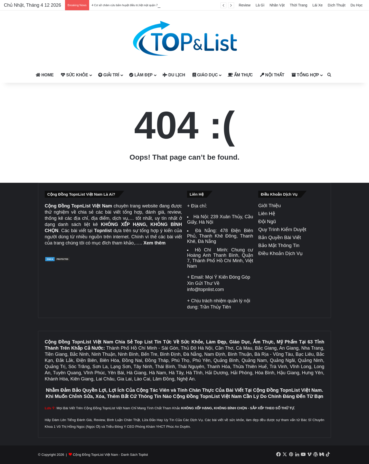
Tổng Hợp (305, 75)
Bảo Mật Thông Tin (278, 245)
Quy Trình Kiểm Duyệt (282, 229)
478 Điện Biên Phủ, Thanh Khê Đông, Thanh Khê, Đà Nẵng (220, 236)
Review (245, 5)
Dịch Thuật (337, 5)
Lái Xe (317, 5)
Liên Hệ (266, 213)
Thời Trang (298, 5)
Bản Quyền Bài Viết (279, 237)
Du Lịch (174, 75)
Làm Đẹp (141, 75)
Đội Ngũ (267, 221)
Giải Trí (108, 75)
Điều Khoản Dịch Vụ (280, 253)
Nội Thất (272, 75)
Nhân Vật (277, 5)
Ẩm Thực (240, 75)
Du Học (356, 5)
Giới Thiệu (269, 205)
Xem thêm (154, 242)
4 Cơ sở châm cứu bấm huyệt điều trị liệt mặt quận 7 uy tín (128, 5)
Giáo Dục (205, 75)
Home (45, 75)
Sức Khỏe (74, 75)
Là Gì (260, 5)
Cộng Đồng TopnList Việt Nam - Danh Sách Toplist (110, 455)
